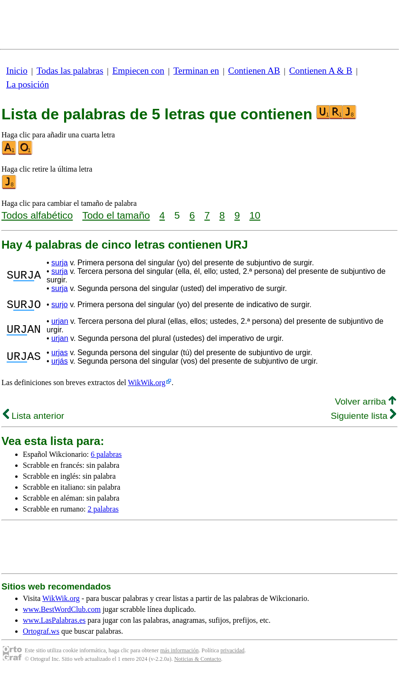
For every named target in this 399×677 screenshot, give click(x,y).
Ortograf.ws (41, 634)
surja (59, 263)
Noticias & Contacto (197, 661)
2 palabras (102, 512)
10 (254, 215)
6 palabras (106, 457)
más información (179, 653)
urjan (59, 324)
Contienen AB (254, 71)
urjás (59, 364)
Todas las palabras (70, 71)
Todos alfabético (37, 215)
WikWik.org (146, 385)
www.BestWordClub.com (62, 612)
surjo (59, 306)
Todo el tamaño (116, 215)
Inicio (17, 71)
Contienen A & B (320, 71)
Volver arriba (365, 404)
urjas (59, 355)
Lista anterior (33, 419)
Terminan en (196, 71)
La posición (27, 84)
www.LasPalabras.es (54, 623)
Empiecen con (138, 71)
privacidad (232, 653)
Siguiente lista (363, 419)
